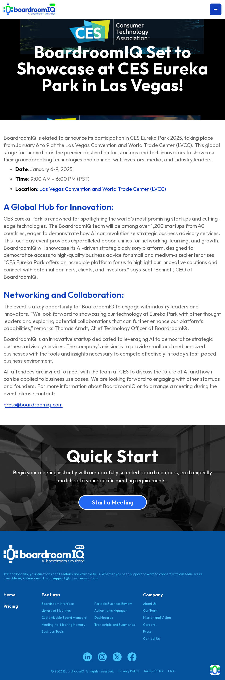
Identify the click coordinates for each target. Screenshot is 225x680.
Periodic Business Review (113, 603)
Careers (149, 624)
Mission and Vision (157, 617)
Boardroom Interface (58, 603)
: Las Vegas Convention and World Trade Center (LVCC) (90, 189)
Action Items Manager (110, 610)
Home (10, 595)
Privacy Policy (129, 671)
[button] (215, 670)
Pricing (11, 606)
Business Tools (53, 631)
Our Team (150, 610)
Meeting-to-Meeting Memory (63, 624)
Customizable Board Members (64, 617)
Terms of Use (153, 671)
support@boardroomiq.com (75, 578)
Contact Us (151, 638)
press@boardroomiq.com (33, 404)
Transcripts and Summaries (114, 624)
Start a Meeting (112, 502)
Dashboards (103, 617)
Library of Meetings (56, 610)
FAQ (171, 671)
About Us (150, 603)
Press (147, 631)
